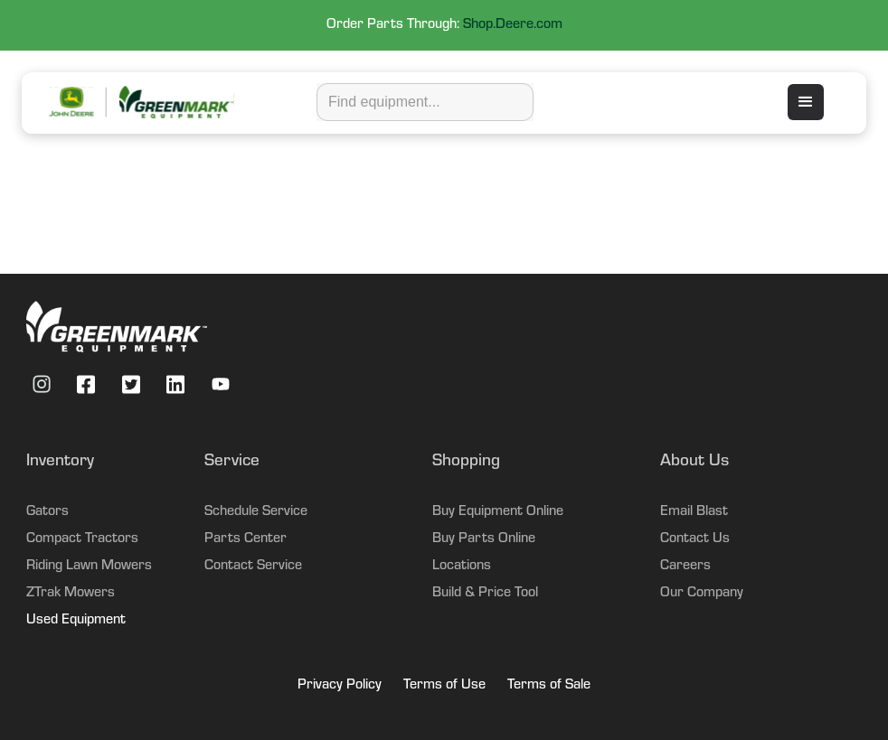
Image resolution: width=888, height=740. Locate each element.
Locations (461, 566)
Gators (47, 512)
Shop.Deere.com (512, 25)
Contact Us (695, 539)
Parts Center (245, 539)
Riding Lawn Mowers (89, 566)
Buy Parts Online (483, 539)
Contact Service (253, 566)
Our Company (701, 593)
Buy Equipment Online (497, 512)
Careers (685, 566)
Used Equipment (76, 621)
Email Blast (694, 512)
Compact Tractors (82, 539)
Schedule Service (255, 512)
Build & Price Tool (485, 593)
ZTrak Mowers (70, 593)
